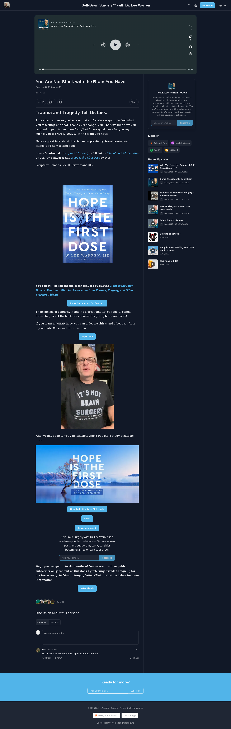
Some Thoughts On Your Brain (176, 179)
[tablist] (48, 622)
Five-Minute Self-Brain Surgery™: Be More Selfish (177, 194)
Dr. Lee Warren (181, 172)
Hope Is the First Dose (85, 157)
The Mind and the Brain (122, 153)
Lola (44, 649)
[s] (153, 168)
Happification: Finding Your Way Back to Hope (177, 249)
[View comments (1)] (190, 38)
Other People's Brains (171, 220)
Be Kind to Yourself (170, 233)
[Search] (189, 5)
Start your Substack (106, 715)
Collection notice (135, 708)
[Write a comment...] (90, 637)
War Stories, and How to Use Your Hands (175, 208)
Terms (123, 708)
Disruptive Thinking (74, 153)
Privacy (114, 708)
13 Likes (60, 601)
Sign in (222, 5)
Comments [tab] (42, 622)
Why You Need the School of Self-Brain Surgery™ (177, 166)
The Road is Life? (169, 261)
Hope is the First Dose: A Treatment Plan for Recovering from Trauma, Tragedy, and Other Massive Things (84, 290)
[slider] (115, 69)
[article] (172, 168)
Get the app (130, 715)
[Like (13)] (41, 102)
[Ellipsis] (137, 649)
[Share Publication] (196, 5)
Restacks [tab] (55, 622)
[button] (93, 45)
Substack (101, 722)
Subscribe (207, 5)
